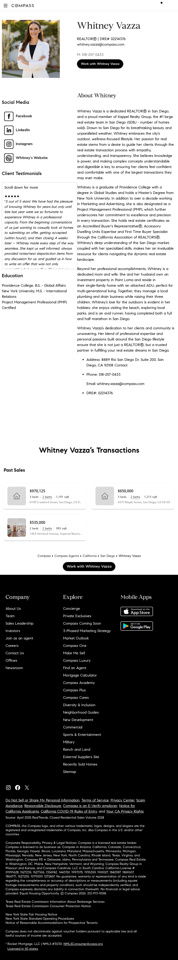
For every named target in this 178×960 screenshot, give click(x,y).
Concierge (71, 608)
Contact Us (15, 653)
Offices (11, 660)
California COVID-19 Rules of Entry (69, 811)
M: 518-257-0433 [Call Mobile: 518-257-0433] (90, 54)
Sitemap (69, 771)
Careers (12, 645)
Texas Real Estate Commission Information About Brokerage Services (55, 902)
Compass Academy (79, 682)
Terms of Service (95, 800)
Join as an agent (19, 638)
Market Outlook (76, 638)
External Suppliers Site (81, 757)
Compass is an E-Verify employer (90, 806)
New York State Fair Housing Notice (31, 914)
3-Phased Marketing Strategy (87, 631)
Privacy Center (122, 800)
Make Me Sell (74, 653)
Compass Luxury (77, 660)
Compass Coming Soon (82, 623)
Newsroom (14, 668)
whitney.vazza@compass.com (100, 44)
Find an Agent (74, 668)
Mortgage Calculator (80, 675)
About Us (13, 608)
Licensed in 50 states (22, 949)
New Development (78, 720)
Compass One (74, 645)
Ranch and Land (76, 749)
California (90, 556)
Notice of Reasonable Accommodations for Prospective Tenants (52, 923)
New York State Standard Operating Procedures (40, 919)
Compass (44, 556)
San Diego (107, 556)
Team (10, 616)
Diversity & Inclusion (79, 705)
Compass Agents (66, 556)
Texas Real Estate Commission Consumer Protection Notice (48, 906)
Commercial (72, 727)
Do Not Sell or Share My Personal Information (42, 800)
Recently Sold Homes (80, 764)
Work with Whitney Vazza (100, 64)
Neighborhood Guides (81, 712)
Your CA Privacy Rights (125, 811)
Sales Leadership (19, 623)
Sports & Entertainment (82, 734)
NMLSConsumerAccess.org (83, 944)
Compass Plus (74, 690)
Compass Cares (76, 697)
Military (69, 742)
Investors (13, 631)
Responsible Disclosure (42, 806)
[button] (5, 5)
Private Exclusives (77, 616)
